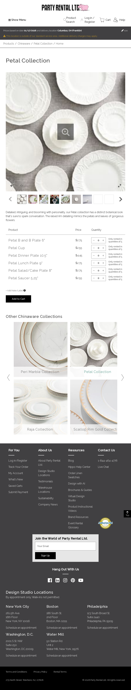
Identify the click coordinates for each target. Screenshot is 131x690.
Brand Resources (78, 517)
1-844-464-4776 (107, 460)
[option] (21, 199)
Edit (124, 30)
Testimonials (45, 481)
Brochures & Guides (80, 490)
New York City (17, 606)
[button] (65, 131)
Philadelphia (97, 606)
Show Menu (17, 19)
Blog (71, 460)
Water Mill (55, 634)
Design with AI (76, 483)
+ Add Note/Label (14, 290)
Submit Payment (18, 492)
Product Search (69, 19)
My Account (15, 473)
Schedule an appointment (21, 627)
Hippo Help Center (79, 466)
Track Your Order (18, 466)
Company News (48, 504)
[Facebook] (50, 580)
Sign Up (45, 555)
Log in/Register (17, 460)
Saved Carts (15, 485)
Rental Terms (60, 672)
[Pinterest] (73, 580)
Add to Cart (18, 298)
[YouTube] (80, 580)
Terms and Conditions (16, 672)
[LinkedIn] (57, 580)
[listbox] (65, 199)
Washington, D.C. (19, 634)
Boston (52, 606)
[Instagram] (65, 580)
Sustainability (46, 498)
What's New (15, 479)
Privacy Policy (40, 672)
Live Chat (103, 466)
